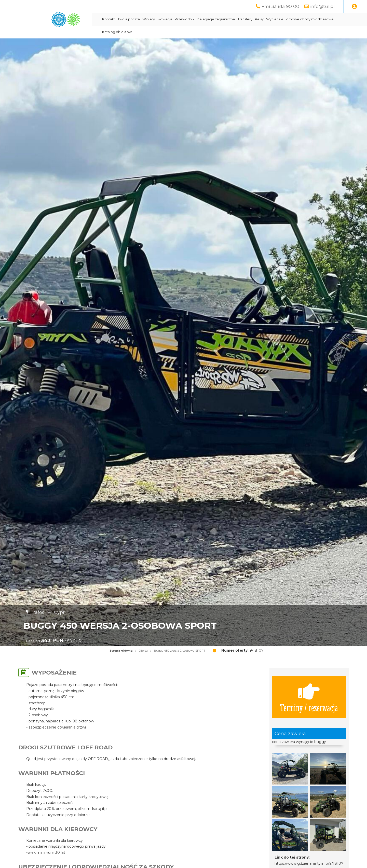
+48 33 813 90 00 (280, 6)
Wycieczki (274, 19)
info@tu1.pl (322, 6)
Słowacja (164, 19)
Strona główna (121, 650)
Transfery (245, 19)
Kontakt (108, 19)
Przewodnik (184, 19)
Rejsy (259, 19)
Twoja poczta (129, 19)
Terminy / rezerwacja (309, 697)
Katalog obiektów (117, 32)
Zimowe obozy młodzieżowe (310, 19)
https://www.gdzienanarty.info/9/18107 (309, 863)
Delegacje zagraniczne (216, 19)
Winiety (148, 19)
